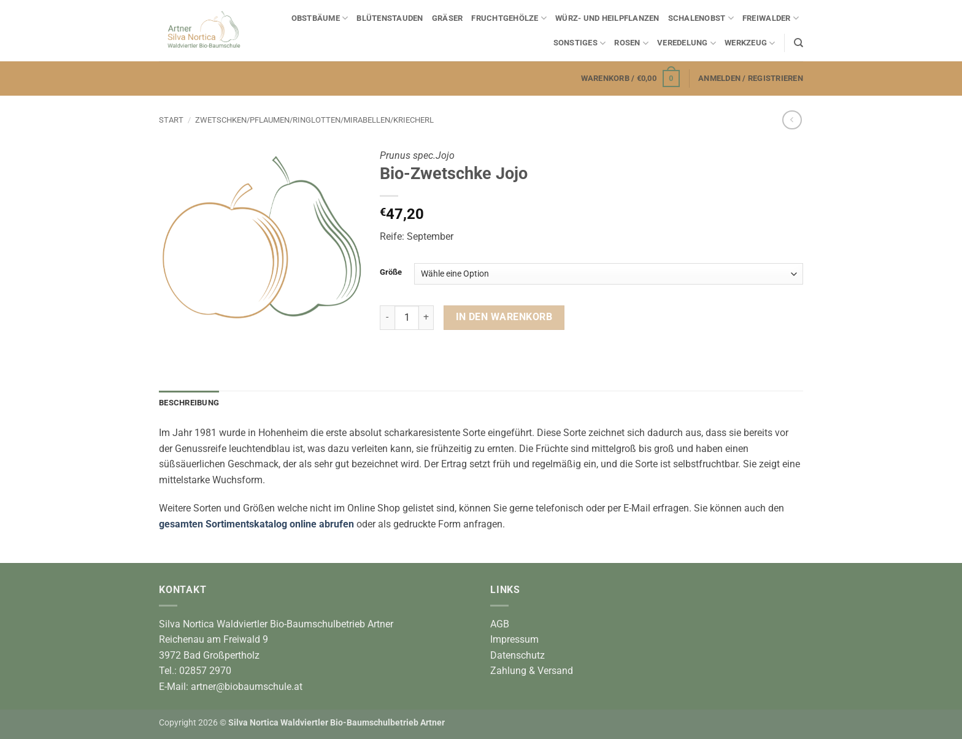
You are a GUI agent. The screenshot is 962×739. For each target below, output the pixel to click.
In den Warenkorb (504, 317)
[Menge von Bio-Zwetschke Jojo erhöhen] (426, 317)
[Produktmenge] (406, 317)
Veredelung (686, 43)
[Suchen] (798, 43)
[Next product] (791, 119)
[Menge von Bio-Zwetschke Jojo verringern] (387, 317)
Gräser (447, 18)
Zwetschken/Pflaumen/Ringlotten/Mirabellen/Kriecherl (314, 119)
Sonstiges (579, 43)
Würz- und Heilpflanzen (607, 18)
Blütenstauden (389, 18)
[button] (630, 78)
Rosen (631, 43)
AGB (499, 624)
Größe (391, 272)
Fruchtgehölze (509, 18)
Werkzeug (750, 43)
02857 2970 (205, 670)
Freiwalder (770, 18)
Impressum (514, 639)
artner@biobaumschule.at (246, 686)
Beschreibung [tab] (189, 402)
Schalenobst (701, 18)
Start (171, 119)
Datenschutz (517, 655)
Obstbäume (319, 18)
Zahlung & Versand (531, 670)
